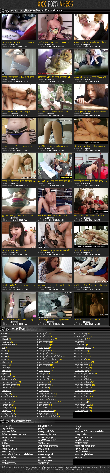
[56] (11, 385)
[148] (46, 336)
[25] (8, 402)
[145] (46, 351)
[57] (8, 411)
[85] (48, 396)
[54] (50, 359)
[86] (52, 356)
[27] (10, 379)
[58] (45, 333)
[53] (46, 376)
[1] (6, 333)
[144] (46, 388)
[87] (11, 382)
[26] (8, 394)
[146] (82, 359)
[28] (8, 376)
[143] (82, 399)
